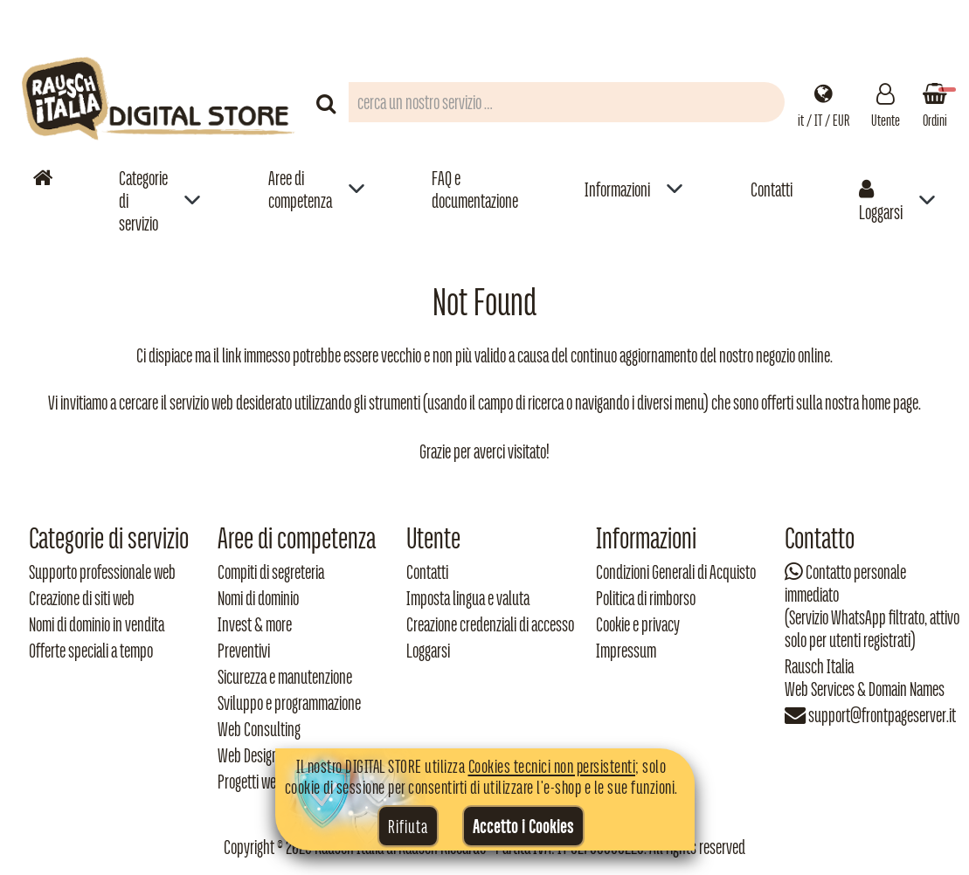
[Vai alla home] (43, 177)
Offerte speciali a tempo (91, 650)
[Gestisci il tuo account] (885, 102)
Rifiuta (408, 826)
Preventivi (244, 650)
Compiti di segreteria (271, 572)
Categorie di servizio (143, 201)
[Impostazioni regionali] (823, 102)
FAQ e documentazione (475, 189)
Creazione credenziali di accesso (490, 624)
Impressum (626, 650)
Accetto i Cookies (523, 826)
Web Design (248, 755)
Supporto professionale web (102, 572)
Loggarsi (881, 201)
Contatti (772, 189)
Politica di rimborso (646, 598)
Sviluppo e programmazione (289, 703)
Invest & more (255, 624)
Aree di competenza (300, 189)
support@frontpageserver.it (882, 715)
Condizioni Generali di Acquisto (676, 572)
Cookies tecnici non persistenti (552, 765)
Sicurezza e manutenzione (285, 676)
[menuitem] (160, 200)
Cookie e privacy (638, 624)
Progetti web (250, 781)
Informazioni (617, 189)
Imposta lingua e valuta (467, 598)
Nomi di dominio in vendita (96, 624)
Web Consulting (259, 729)
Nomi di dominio (258, 598)
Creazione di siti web (82, 598)
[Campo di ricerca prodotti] (567, 102)
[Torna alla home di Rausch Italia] (160, 102)
